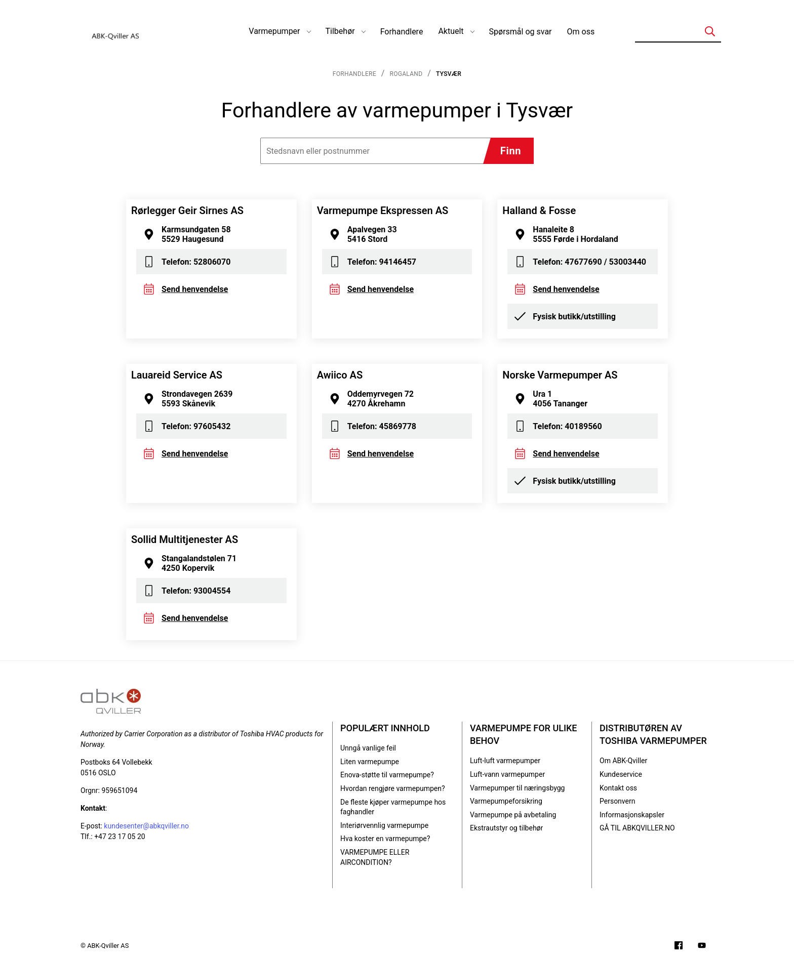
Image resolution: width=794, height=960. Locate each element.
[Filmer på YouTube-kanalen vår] (701, 946)
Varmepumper (274, 31)
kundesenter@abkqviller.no (146, 826)
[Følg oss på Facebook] (678, 946)
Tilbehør (340, 31)
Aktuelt (450, 31)
